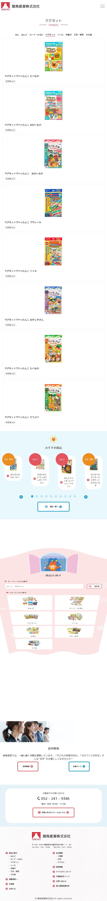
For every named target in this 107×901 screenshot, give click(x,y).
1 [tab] (32, 496)
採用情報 (26, 766)
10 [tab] (75, 496)
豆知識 (11, 884)
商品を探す (13, 853)
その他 (89, 35)
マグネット (50, 34)
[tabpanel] (13, 468)
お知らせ (12, 889)
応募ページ (77, 766)
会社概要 (59, 853)
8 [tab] (65, 496)
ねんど (24, 35)
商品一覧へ (51, 506)
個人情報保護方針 (63, 886)
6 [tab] (56, 496)
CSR (59, 859)
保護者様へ (13, 879)
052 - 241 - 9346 (55, 798)
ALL (17, 35)
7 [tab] (60, 496)
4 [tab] (46, 496)
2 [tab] (37, 496)
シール (60, 35)
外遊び (68, 35)
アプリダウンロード (63, 872)
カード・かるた (36, 35)
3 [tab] (41, 496)
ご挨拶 (60, 856)
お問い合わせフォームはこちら (53, 812)
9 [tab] (70, 496)
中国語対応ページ (63, 876)
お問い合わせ (61, 881)
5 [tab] (51, 496)
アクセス (61, 862)
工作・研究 (79, 35)
